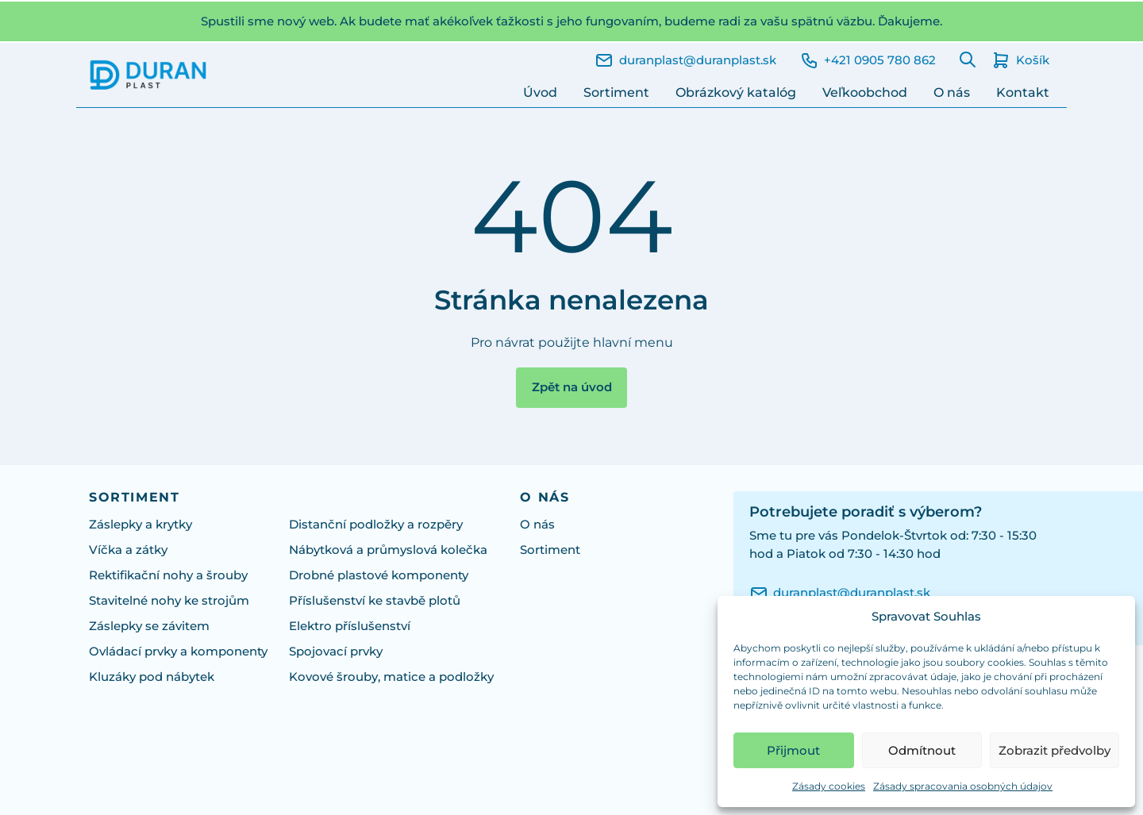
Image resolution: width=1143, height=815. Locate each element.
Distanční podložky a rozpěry (376, 524)
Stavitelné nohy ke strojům (169, 601)
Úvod (540, 92)
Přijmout (793, 750)
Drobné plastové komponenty (378, 575)
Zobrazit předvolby (1054, 750)
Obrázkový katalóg (735, 92)
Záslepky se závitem (149, 626)
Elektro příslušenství (349, 626)
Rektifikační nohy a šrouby (168, 575)
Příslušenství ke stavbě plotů (374, 601)
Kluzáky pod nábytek (151, 677)
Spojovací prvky (336, 651)
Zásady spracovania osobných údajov (963, 786)
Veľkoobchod (864, 92)
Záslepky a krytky (140, 524)
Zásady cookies (828, 786)
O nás (951, 92)
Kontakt (1022, 92)
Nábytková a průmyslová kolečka (388, 550)
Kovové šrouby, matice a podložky (391, 677)
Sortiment (616, 92)
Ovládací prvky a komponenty (178, 651)
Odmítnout (922, 750)
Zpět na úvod (572, 387)
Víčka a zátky (128, 550)
